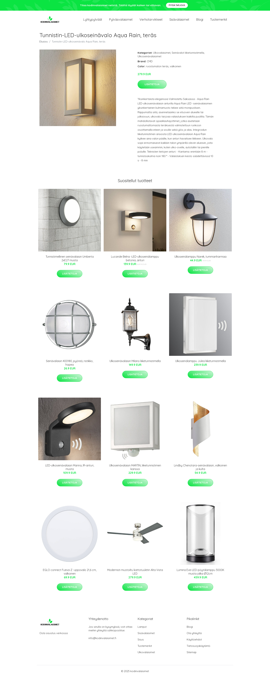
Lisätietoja (152, 87)
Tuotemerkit (218, 21)
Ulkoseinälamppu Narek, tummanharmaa (200, 259)
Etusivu (43, 44)
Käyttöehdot (194, 642)
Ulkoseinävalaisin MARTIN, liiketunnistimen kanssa (135, 470)
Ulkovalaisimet (161, 55)
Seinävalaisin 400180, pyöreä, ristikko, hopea (69, 365)
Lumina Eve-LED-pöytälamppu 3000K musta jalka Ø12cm (200, 574)
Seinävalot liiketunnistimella (188, 55)
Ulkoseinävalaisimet (149, 59)
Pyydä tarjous (177, 5)
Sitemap (191, 655)
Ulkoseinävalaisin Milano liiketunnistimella (135, 364)
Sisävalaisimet (179, 21)
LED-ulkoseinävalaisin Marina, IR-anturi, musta (69, 470)
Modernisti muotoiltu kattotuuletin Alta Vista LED (135, 574)
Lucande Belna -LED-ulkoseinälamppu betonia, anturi (135, 261)
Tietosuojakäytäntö (198, 648)
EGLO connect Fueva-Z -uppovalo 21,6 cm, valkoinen (69, 574)
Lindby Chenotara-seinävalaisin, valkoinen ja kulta (200, 470)
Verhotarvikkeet (151, 21)
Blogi (199, 21)
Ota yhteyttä (194, 636)
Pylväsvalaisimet (121, 21)
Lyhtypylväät (92, 21)
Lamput (142, 629)
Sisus (141, 642)
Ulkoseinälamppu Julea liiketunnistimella (200, 364)
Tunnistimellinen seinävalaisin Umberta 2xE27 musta (70, 261)
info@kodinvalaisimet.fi (102, 641)
